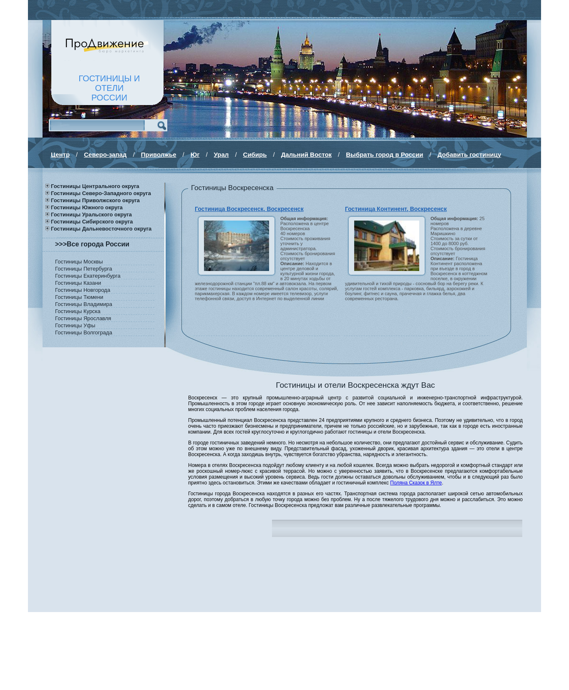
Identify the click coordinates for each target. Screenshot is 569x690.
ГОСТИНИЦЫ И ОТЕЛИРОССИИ (109, 88)
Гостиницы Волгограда (83, 332)
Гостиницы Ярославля (83, 318)
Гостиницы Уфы (75, 325)
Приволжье (158, 154)
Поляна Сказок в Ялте (416, 483)
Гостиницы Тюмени (79, 297)
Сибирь (255, 154)
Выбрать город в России (384, 154)
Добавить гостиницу (469, 154)
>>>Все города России (92, 244)
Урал (221, 154)
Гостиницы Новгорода (82, 290)
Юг (195, 154)
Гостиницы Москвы (79, 261)
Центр (60, 154)
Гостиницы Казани (78, 283)
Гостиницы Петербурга (83, 269)
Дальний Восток (306, 154)
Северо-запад (105, 154)
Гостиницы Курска (78, 311)
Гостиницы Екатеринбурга (88, 276)
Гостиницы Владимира (83, 304)
